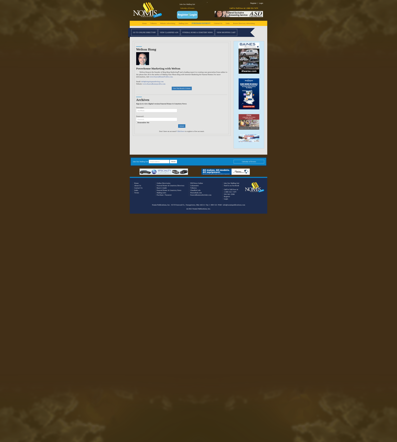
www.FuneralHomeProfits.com (161, 77)
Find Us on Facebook (231, 185)
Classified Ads (195, 190)
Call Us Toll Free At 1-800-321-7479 (244, 8)
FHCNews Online (196, 183)
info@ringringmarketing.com (152, 81)
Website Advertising (167, 23)
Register (253, 3)
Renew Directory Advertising (244, 23)
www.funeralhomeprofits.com (154, 84)
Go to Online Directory (144, 32)
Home (144, 23)
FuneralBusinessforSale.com (200, 195)
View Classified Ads (169, 32)
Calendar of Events (187, 8)
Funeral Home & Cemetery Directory (170, 185)
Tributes (153, 23)
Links (228, 23)
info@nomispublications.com (234, 205)
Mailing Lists (183, 23)
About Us (137, 185)
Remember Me (143, 122)
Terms (136, 193)
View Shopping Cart (226, 32)
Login (261, 3)
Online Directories (163, 183)
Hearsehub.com (196, 193)
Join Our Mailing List (187, 4)
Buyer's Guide (162, 188)
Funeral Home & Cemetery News (197, 32)
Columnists (194, 185)
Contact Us (218, 23)
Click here (180, 131)
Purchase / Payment (164, 195)
